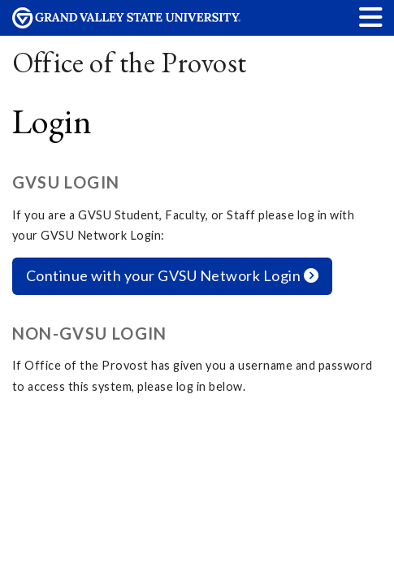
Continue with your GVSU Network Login (172, 275)
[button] (371, 16)
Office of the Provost (129, 62)
